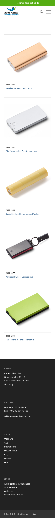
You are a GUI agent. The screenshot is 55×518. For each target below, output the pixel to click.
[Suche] (40, 12)
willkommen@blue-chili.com (17, 416)
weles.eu (8, 490)
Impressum (10, 446)
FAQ (6, 454)
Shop (6, 462)
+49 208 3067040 (18, 407)
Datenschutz (10, 450)
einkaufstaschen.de (13, 494)
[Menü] (47, 12)
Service (7, 458)
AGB (6, 442)
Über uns (8, 438)
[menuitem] (40, 12)
